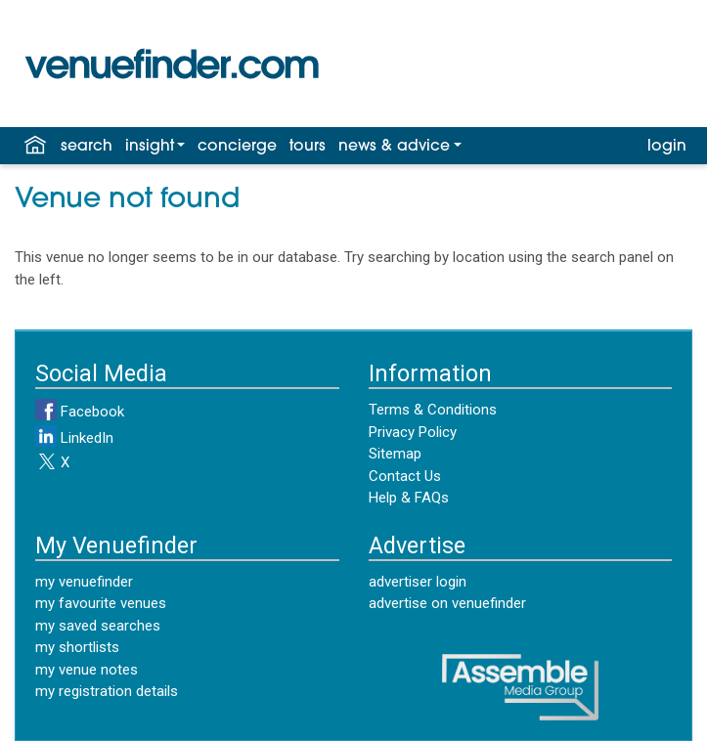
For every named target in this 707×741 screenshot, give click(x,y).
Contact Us (405, 476)
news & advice (394, 146)
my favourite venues (100, 603)
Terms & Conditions (433, 409)
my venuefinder (84, 581)
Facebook (79, 411)
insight (149, 146)
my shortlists (77, 647)
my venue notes (86, 669)
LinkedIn (74, 438)
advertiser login (417, 581)
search (86, 146)
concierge (237, 146)
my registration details (106, 691)
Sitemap (395, 453)
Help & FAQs (409, 497)
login (666, 146)
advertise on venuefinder (447, 603)
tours (307, 146)
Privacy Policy (413, 432)
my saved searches (97, 625)
